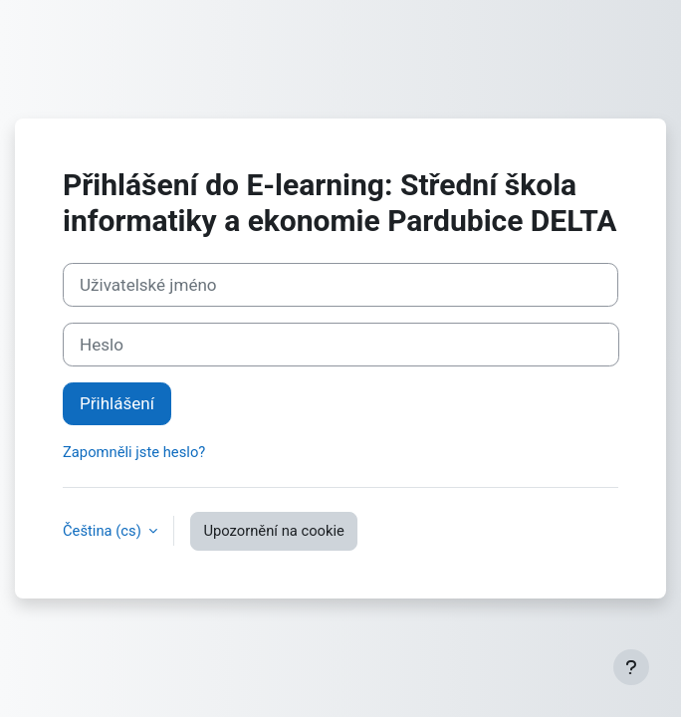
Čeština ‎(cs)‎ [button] (103, 531)
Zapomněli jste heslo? (134, 452)
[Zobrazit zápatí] (631, 667)
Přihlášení (117, 403)
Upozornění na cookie (273, 531)
